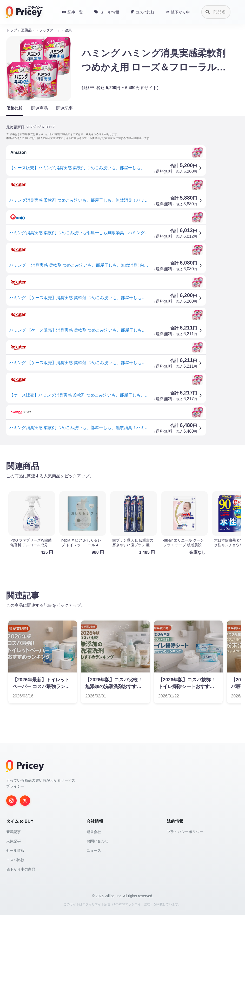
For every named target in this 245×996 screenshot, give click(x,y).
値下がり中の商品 (20, 950)
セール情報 (15, 931)
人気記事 (13, 922)
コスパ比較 (15, 941)
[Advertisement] (122, 489)
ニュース (94, 931)
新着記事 (13, 913)
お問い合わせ (97, 922)
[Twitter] (25, 881)
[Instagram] (11, 881)
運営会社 (94, 913)
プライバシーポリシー (185, 913)
